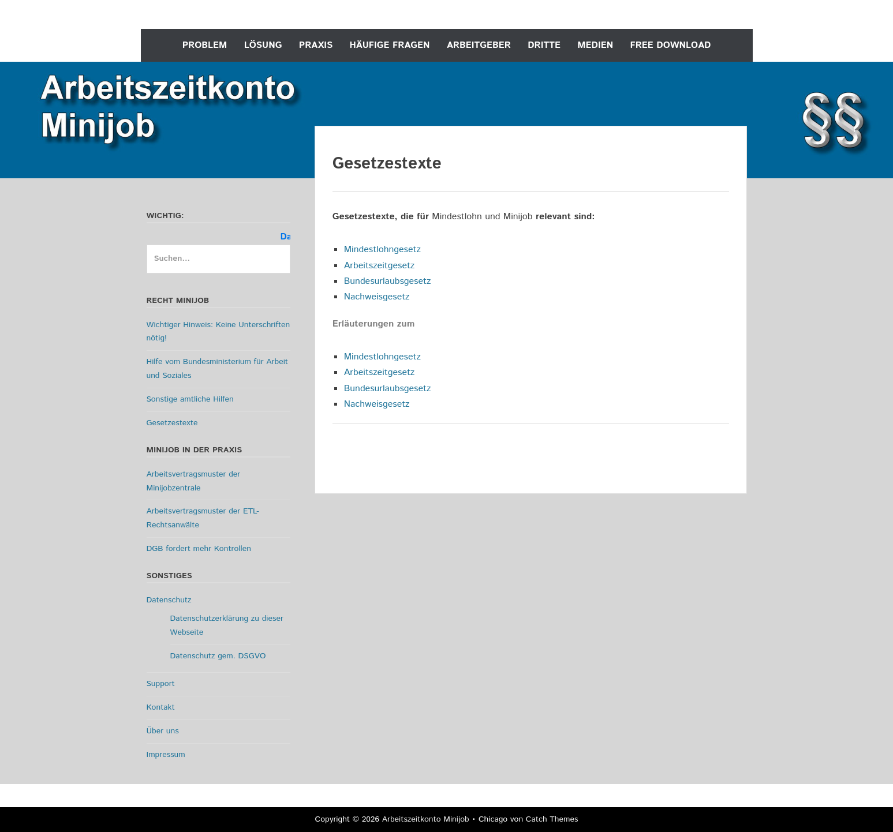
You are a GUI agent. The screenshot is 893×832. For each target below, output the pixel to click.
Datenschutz (169, 600)
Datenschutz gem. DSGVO (218, 656)
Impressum (166, 754)
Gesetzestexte (172, 423)
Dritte (544, 45)
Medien (595, 45)
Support (161, 683)
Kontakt (161, 707)
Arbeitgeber (479, 45)
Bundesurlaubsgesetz (387, 281)
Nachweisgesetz (377, 296)
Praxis (316, 45)
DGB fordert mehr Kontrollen (199, 548)
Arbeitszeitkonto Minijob (425, 819)
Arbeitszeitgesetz (379, 265)
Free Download (670, 45)
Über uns (163, 731)
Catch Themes (552, 819)
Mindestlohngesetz (382, 249)
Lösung (263, 45)
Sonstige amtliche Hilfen (190, 399)
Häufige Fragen (390, 45)
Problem (204, 45)
